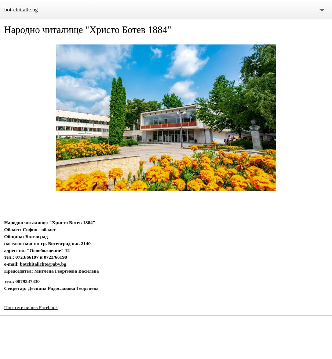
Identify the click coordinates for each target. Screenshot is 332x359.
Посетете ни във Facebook (31, 307)
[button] (166, 117)
